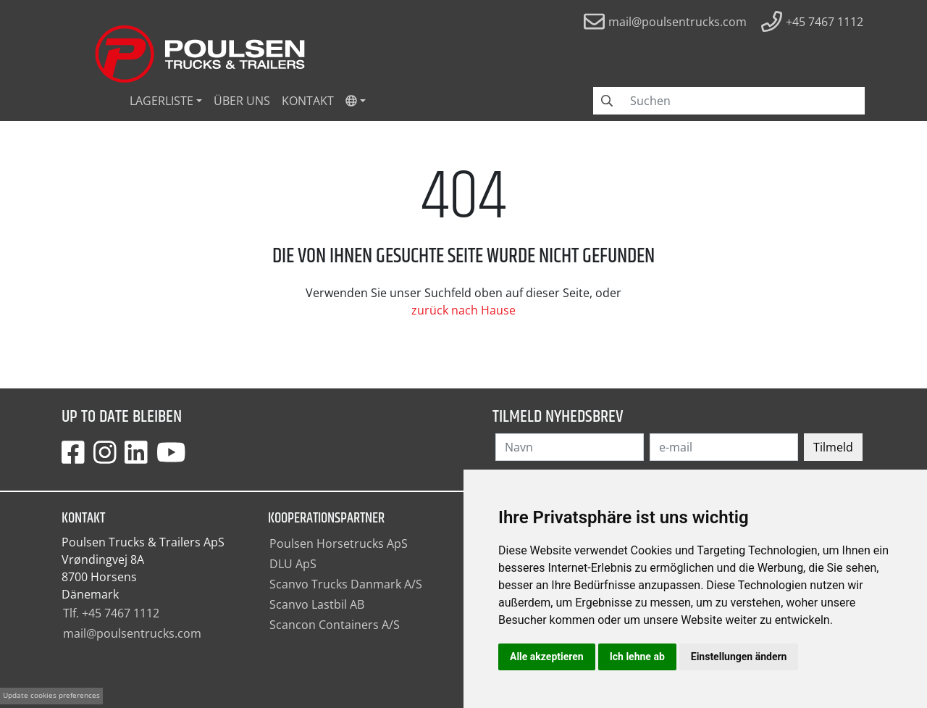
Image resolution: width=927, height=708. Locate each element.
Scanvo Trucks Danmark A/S (345, 584)
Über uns (242, 101)
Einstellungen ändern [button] (739, 656)
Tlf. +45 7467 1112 (111, 613)
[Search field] (743, 100)
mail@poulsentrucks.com (132, 633)
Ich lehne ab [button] (637, 656)
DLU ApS (292, 564)
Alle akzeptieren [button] (547, 656)
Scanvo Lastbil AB (316, 604)
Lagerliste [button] (161, 101)
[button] (356, 100)
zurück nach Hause (463, 310)
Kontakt (308, 101)
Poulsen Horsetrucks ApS (338, 543)
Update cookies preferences (51, 695)
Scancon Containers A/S (334, 625)
